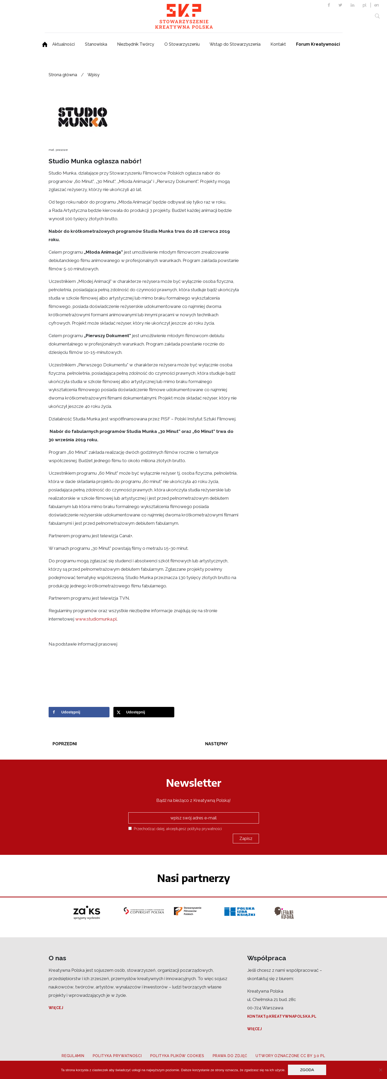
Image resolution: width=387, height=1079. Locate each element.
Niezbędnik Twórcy (135, 44)
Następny (216, 743)
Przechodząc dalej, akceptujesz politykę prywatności (175, 828)
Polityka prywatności (117, 1056)
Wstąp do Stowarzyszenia (235, 44)
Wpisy (94, 74)
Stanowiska (96, 44)
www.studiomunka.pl (96, 619)
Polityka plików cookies (177, 1056)
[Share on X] (144, 712)
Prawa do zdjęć (230, 1056)
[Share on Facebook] (79, 712)
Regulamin (73, 1056)
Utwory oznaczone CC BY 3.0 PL (290, 1056)
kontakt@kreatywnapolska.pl (282, 1016)
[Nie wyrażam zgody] (380, 1069)
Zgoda (307, 1070)
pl (364, 5)
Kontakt (278, 44)
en (376, 5)
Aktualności (63, 44)
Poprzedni (65, 743)
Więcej (56, 1008)
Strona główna (63, 74)
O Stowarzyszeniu (182, 44)
